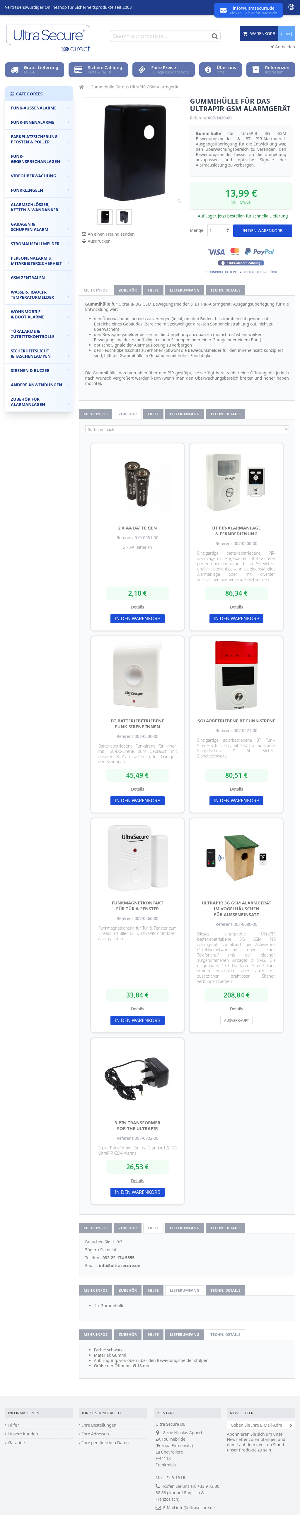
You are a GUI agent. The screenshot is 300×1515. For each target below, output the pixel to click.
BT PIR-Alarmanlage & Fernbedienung (236, 531)
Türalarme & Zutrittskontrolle (40, 333)
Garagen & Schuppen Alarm (40, 226)
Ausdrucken (99, 241)
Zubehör (128, 290)
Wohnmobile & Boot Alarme (40, 314)
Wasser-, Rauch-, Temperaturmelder (40, 294)
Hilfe (153, 290)
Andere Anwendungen (40, 385)
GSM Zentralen (40, 277)
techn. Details (225, 290)
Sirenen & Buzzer (40, 370)
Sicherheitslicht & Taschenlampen (40, 353)
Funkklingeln (40, 190)
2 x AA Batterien (137, 528)
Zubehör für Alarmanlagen (40, 401)
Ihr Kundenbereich (101, 1412)
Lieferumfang (185, 290)
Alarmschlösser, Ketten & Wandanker (40, 207)
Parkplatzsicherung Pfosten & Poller (40, 139)
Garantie (16, 1442)
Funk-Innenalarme (40, 122)
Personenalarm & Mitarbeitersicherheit (40, 260)
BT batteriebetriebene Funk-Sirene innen (137, 723)
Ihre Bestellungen (99, 1425)
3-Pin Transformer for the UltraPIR (137, 1125)
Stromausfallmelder (40, 243)
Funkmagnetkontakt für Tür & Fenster (137, 905)
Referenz (198, 118)
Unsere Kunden (23, 1434)
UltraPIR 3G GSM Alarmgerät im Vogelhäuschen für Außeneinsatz (236, 908)
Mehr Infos (96, 290)
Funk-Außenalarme (40, 108)
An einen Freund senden (111, 234)
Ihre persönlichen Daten (105, 1442)
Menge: (197, 230)
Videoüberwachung (40, 176)
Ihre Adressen (95, 1434)
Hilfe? (13, 1425)
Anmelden (283, 46)
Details (137, 607)
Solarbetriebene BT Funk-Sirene (236, 721)
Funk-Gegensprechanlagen (40, 158)
